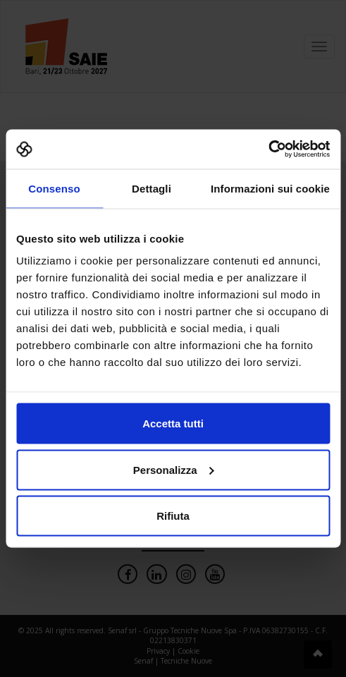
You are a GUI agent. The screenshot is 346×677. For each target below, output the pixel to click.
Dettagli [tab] (151, 188)
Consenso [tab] (54, 188)
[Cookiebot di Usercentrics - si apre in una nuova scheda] (268, 149)
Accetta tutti (173, 423)
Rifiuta (173, 516)
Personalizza (173, 469)
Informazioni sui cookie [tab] (270, 188)
